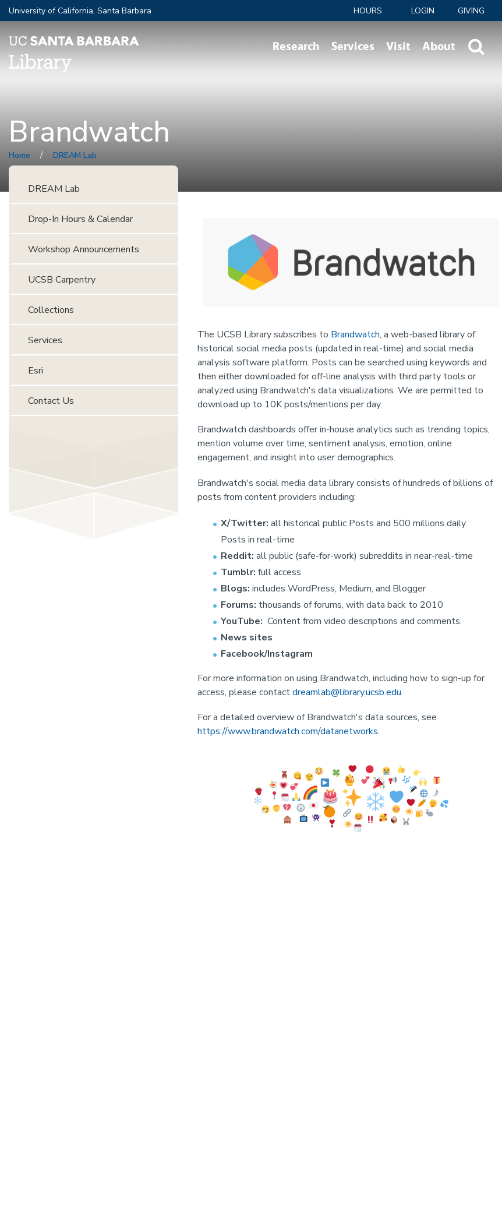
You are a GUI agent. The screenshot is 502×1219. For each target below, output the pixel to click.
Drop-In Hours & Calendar (80, 219)
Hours (367, 10)
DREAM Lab (75, 155)
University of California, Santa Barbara (80, 10)
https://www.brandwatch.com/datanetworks (287, 731)
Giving (471, 10)
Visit (398, 46)
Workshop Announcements (83, 249)
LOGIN (422, 10)
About (438, 46)
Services (352, 46)
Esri (35, 370)
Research (296, 46)
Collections (51, 310)
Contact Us (51, 400)
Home (19, 155)
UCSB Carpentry (62, 279)
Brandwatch (355, 334)
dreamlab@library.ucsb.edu (346, 692)
